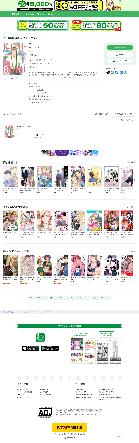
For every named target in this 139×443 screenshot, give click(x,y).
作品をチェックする (121, 61)
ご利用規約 (79, 389)
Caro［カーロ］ (42, 93)
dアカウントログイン (23, 397)
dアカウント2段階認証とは (84, 395)
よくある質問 (44, 392)
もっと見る (130, 162)
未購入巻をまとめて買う (125, 114)
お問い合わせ (21, 395)
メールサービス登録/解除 (24, 392)
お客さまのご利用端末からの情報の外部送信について (110, 398)
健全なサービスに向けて (106, 392)
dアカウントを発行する (62, 434)
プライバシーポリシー (82, 392)
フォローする (38, 47)
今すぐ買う (122, 48)
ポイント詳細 (48, 60)
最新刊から (131, 120)
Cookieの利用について (105, 395)
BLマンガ (40, 90)
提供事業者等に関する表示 (106, 389)
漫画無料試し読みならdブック (10, 312)
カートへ (122, 54)
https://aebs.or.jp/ (62, 416)
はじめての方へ (21, 389)
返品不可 (31, 67)
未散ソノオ (32, 47)
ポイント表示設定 (45, 395)
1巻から (122, 120)
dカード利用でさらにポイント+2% (39, 63)
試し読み (16, 77)
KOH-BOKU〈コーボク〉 (24, 126)
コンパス (38, 86)
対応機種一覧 (44, 389)
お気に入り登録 (102, 114)
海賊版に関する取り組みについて (86, 397)
